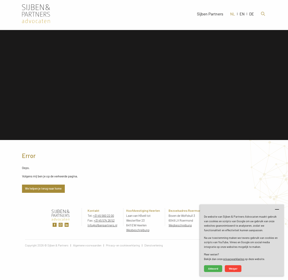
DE (251, 15)
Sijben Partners (210, 15)
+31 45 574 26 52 (104, 220)
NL (232, 15)
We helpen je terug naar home (43, 188)
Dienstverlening (153, 245)
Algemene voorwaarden (87, 245)
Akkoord (213, 268)
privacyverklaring (234, 259)
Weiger (233, 268)
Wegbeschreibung (138, 230)
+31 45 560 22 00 (103, 215)
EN (242, 15)
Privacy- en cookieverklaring (123, 245)
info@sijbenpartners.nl (102, 225)
